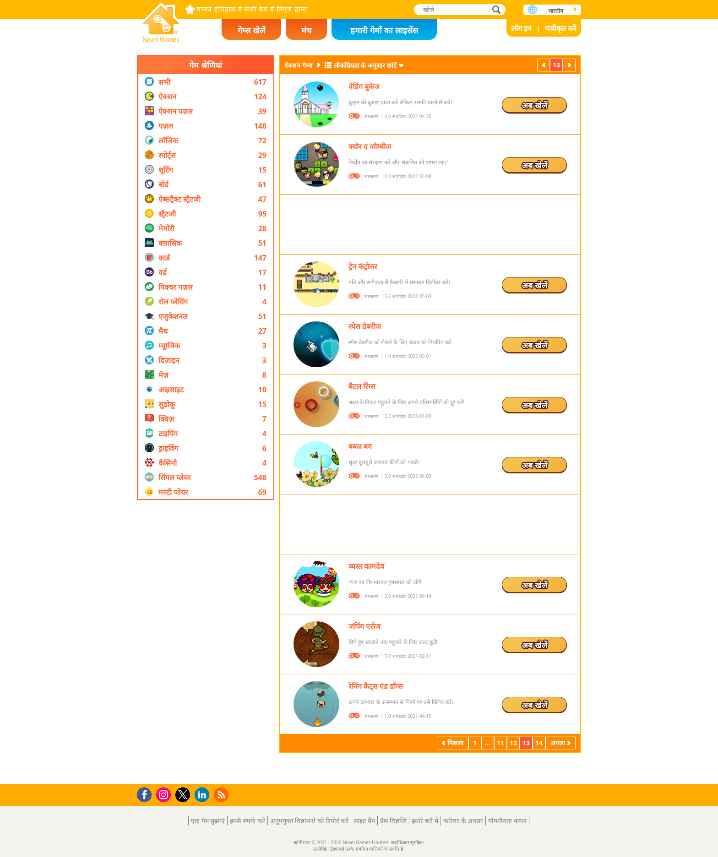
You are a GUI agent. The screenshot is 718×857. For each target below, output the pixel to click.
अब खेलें (534, 105)
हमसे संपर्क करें (247, 820)
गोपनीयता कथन (507, 820)
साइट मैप (364, 820)
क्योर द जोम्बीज (369, 146)
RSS (222, 794)
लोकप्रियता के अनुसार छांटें (365, 65)
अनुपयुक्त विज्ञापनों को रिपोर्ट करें (309, 820)
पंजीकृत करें (561, 28)
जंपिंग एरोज (364, 626)
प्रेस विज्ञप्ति (393, 820)
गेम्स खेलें (251, 30)
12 (513, 742)
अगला (570, 64)
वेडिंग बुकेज (364, 86)
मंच (306, 30)
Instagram (165, 794)
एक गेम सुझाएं (208, 820)
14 (539, 742)
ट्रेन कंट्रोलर (362, 266)
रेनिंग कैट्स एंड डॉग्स (375, 686)
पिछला (544, 64)
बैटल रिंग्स (361, 386)
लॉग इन (521, 28)
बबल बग (360, 446)
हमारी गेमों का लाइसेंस (384, 30)
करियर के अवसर (463, 820)
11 (500, 742)
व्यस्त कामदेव (366, 566)
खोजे (497, 9)
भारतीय (555, 11)
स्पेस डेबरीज (364, 326)
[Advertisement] (205, 641)
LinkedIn (203, 795)
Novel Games (161, 19)
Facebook (147, 793)
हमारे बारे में (425, 820)
